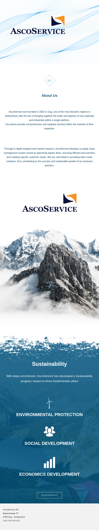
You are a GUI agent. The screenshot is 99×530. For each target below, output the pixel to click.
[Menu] (94, 3)
